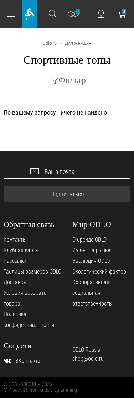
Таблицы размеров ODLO (32, 271)
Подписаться (67, 194)
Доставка (15, 282)
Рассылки (15, 261)
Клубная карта (21, 250)
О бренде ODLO (89, 239)
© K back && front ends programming (40, 390)
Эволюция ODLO (91, 261)
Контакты (15, 239)
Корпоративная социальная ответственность (92, 293)
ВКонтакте (27, 360)
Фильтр (72, 80)
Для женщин (78, 43)
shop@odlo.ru (88, 358)
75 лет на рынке (91, 250)
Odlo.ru (49, 43)
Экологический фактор (99, 271)
